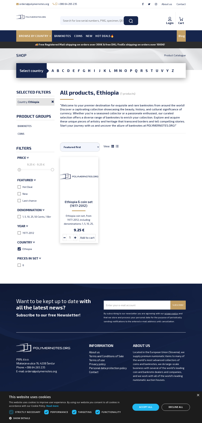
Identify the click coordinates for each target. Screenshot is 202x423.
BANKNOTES (62, 36)
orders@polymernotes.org (32, 3)
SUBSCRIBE (178, 305)
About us (167, 4)
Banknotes (25, 125)
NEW (89, 36)
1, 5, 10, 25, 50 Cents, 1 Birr (34, 216)
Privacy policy (97, 364)
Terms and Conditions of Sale (106, 356)
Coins (21, 133)
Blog (182, 36)
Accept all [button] (145, 407)
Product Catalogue (175, 55)
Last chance (27, 200)
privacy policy (171, 313)
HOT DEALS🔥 (104, 36)
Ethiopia (25, 248)
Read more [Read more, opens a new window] (52, 405)
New (23, 193)
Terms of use (97, 360)
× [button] (198, 395)
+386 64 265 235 (65, 3)
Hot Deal (25, 186)
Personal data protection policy (108, 368)
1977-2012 (26, 232)
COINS (78, 36)
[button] (68, 418)
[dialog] (101, 407)
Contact (181, 4)
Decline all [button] (176, 407)
